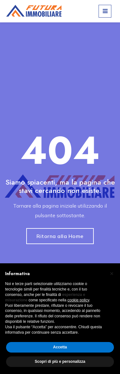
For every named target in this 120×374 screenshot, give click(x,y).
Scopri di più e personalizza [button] (60, 361)
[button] (112, 273)
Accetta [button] (60, 347)
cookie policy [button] (78, 300)
